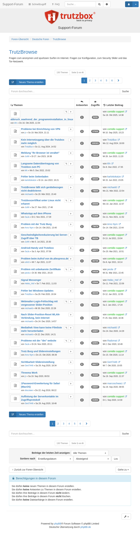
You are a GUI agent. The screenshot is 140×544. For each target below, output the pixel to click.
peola (27, 273)
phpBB (57, 523)
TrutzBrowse (23, 52)
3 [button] (95, 80)
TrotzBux (29, 147)
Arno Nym (29, 227)
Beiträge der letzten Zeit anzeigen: (70, 453)
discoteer (29, 390)
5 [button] (106, 80)
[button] (118, 80)
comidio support (115, 111)
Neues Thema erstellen (26, 82)
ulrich (27, 262)
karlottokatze (30, 180)
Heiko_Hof (29, 283)
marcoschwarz (115, 383)
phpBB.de (86, 527)
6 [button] (112, 80)
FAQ (55, 4)
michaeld (29, 194)
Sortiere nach (46, 459)
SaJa (27, 217)
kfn (15, 123)
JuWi (27, 156)
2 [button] (90, 80)
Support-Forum (13, 4)
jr (25, 132)
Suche (125, 91)
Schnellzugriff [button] (37, 4)
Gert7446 (29, 365)
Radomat (112, 340)
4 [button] (101, 80)
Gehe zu (123, 469)
